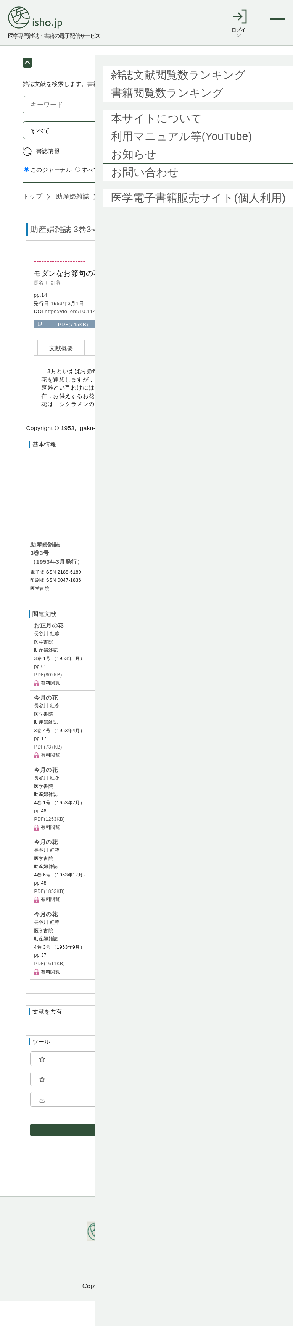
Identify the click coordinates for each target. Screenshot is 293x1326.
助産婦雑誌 (71, 221)
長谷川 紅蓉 (47, 308)
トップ (32, 221)
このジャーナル (48, 195)
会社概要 (191, 1235)
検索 (252, 155)
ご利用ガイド (111, 1235)
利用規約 (154, 1235)
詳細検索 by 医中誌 (244, 195)
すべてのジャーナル (105, 195)
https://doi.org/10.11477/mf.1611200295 (92, 337)
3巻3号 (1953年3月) (132, 221)
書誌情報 (48, 176)
